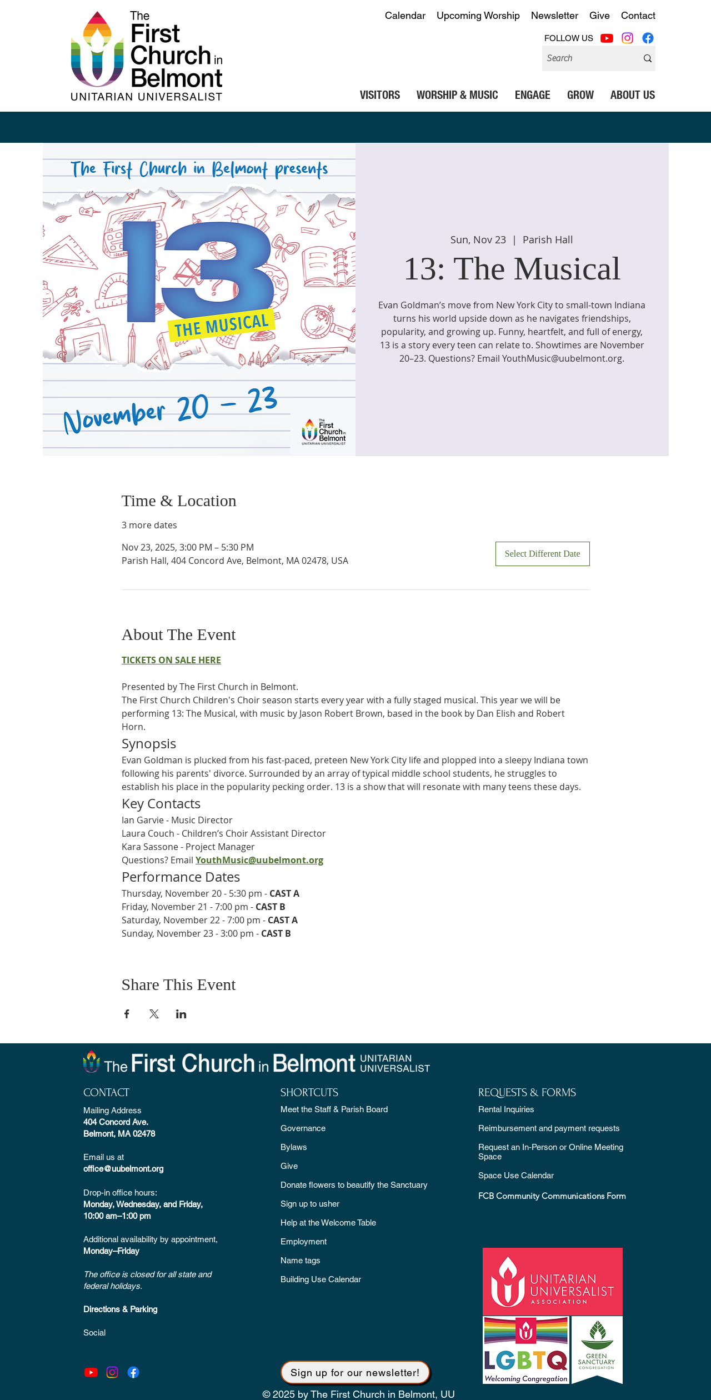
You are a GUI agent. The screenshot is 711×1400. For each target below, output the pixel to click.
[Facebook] (647, 38)
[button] (380, 95)
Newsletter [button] (554, 15)
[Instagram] (627, 38)
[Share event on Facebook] (127, 1013)
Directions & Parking (120, 1309)
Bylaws (294, 1147)
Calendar (405, 15)
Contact (638, 15)
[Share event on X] (154, 1013)
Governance (303, 1128)
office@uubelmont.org (123, 1168)
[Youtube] (606, 38)
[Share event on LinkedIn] (181, 1013)
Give (599, 15)
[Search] (581, 58)
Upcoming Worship (478, 15)
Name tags (301, 1260)
